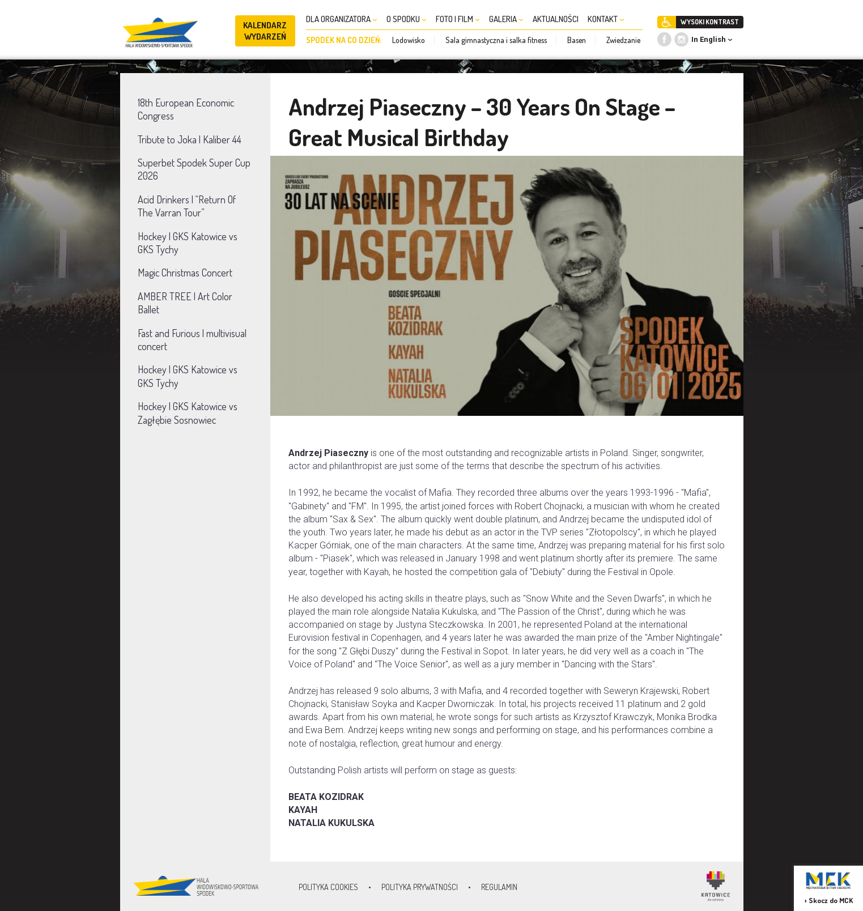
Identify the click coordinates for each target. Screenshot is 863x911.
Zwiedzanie (623, 40)
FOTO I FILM (458, 19)
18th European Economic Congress (186, 109)
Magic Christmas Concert (185, 272)
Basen (576, 40)
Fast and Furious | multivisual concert (192, 339)
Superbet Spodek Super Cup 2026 (194, 169)
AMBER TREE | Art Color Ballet (185, 303)
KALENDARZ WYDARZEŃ (265, 31)
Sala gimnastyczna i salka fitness (496, 40)
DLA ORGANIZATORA (341, 19)
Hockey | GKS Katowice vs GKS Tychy (187, 243)
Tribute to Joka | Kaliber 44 (189, 139)
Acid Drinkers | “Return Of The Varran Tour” (187, 206)
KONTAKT (606, 19)
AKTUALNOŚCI (556, 19)
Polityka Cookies (328, 887)
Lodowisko (408, 40)
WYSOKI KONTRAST (710, 22)
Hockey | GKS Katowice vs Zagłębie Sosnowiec (187, 412)
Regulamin (499, 887)
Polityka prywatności (419, 887)
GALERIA (506, 19)
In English (708, 39)
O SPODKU (406, 19)
